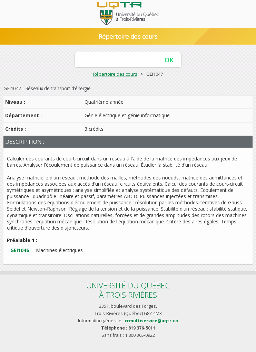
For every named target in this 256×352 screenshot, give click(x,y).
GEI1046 (19, 250)
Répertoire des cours (128, 36)
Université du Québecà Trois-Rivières (128, 290)
